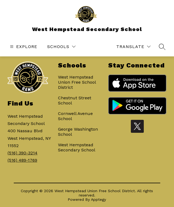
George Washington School (78, 132)
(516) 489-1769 (22, 160)
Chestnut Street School (74, 100)
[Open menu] (23, 46)
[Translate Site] (133, 46)
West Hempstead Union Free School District (77, 82)
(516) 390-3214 (22, 152)
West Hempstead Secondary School (76, 147)
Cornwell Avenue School (75, 116)
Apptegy (98, 199)
